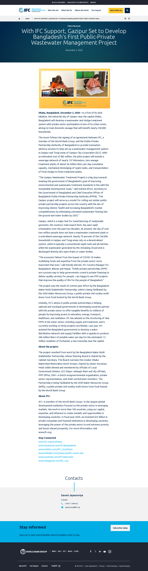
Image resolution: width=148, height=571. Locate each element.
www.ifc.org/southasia (50, 441)
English (54, 566)
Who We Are (53, 10)
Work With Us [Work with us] (116, 10)
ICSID (76, 551)
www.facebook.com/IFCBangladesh (57, 445)
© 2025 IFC (79, 566)
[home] (19, 18)
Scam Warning (112, 566)
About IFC (23, 566)
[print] (124, 19)
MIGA (70, 551)
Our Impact (96, 10)
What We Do (66, 10)
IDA (59, 551)
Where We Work (82, 10)
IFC (64, 551)
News (93, 2)
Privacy (101, 566)
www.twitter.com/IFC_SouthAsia (55, 449)
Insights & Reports (78, 2)
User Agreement (91, 566)
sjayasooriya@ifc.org (72, 507)
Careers (45, 566)
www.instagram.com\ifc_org (53, 460)
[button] (127, 10)
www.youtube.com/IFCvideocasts (56, 457)
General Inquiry (124, 566)
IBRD (54, 551)
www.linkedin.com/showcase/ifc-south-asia (61, 453)
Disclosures (59, 2)
